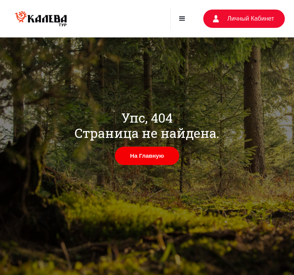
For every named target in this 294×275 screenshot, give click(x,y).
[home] (40, 18)
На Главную (147, 155)
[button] (182, 18)
